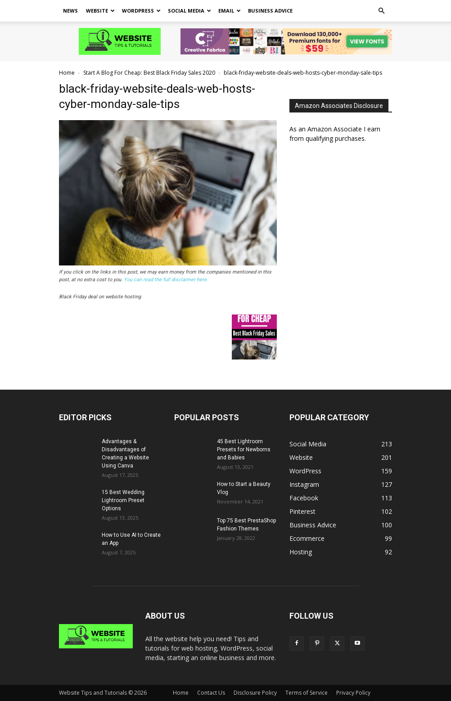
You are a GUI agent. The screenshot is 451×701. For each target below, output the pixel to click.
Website (100, 10)
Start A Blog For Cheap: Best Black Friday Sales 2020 (149, 72)
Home (67, 72)
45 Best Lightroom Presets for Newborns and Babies (244, 449)
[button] (381, 11)
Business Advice (270, 10)
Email (229, 10)
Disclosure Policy (255, 693)
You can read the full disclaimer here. (166, 280)
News (70, 10)
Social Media (189, 10)
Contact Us (211, 693)
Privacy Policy (353, 693)
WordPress (141, 10)
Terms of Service (306, 693)
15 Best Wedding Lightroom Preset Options (123, 500)
